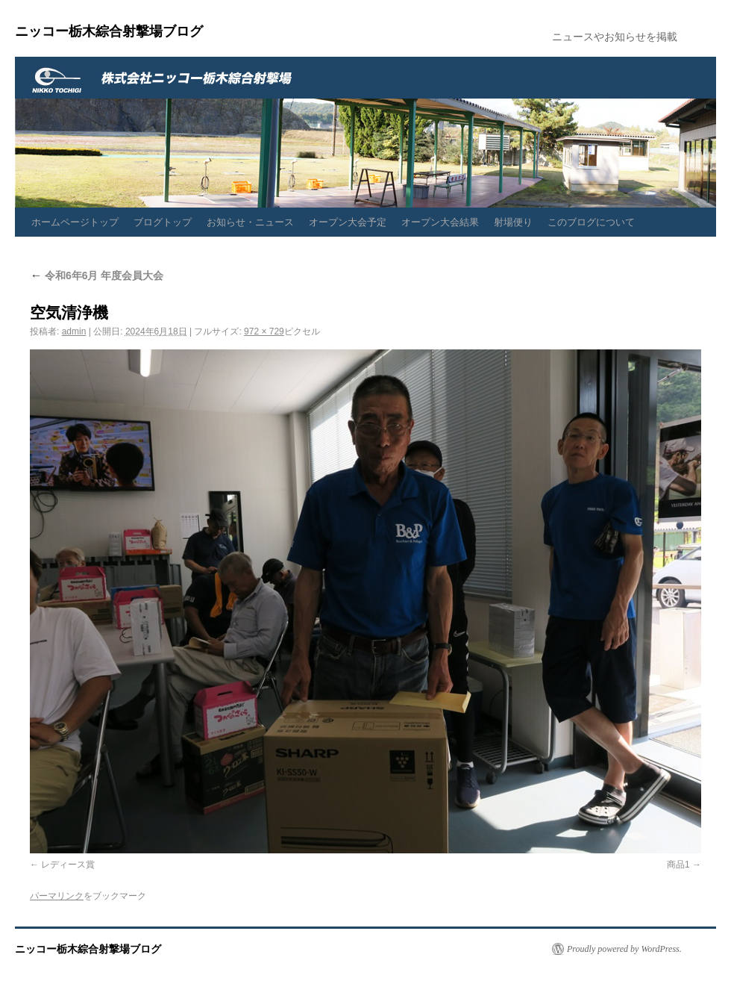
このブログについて (591, 222)
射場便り (513, 222)
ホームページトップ (75, 222)
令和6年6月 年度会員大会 (96, 275)
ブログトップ (163, 222)
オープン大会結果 (440, 222)
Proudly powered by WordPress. (624, 949)
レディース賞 (68, 864)
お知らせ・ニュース (250, 222)
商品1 (678, 864)
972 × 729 (264, 331)
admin (74, 331)
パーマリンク (57, 896)
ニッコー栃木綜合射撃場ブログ (109, 31)
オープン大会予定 (347, 222)
